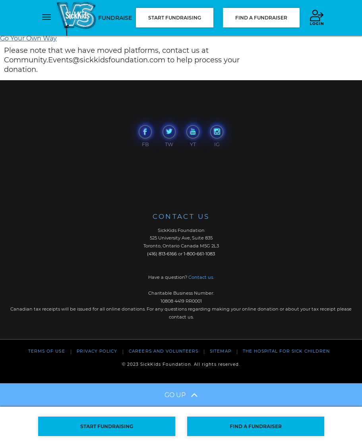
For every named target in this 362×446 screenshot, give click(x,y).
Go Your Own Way (28, 38)
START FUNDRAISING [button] (174, 18)
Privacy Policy (97, 351)
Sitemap (220, 351)
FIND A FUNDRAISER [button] (261, 18)
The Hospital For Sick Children (286, 351)
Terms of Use (46, 351)
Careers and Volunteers (163, 351)
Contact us (200, 277)
